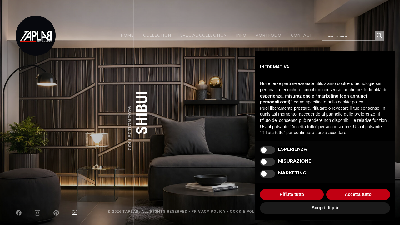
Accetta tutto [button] (358, 194)
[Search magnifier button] (379, 35)
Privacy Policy (208, 211)
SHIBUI (142, 113)
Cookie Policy (246, 211)
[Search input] (349, 36)
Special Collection (203, 35)
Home (127, 35)
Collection (157, 35)
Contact (301, 35)
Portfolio (268, 35)
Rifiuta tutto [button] (292, 194)
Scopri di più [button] (325, 207)
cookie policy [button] (350, 101)
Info (241, 35)
